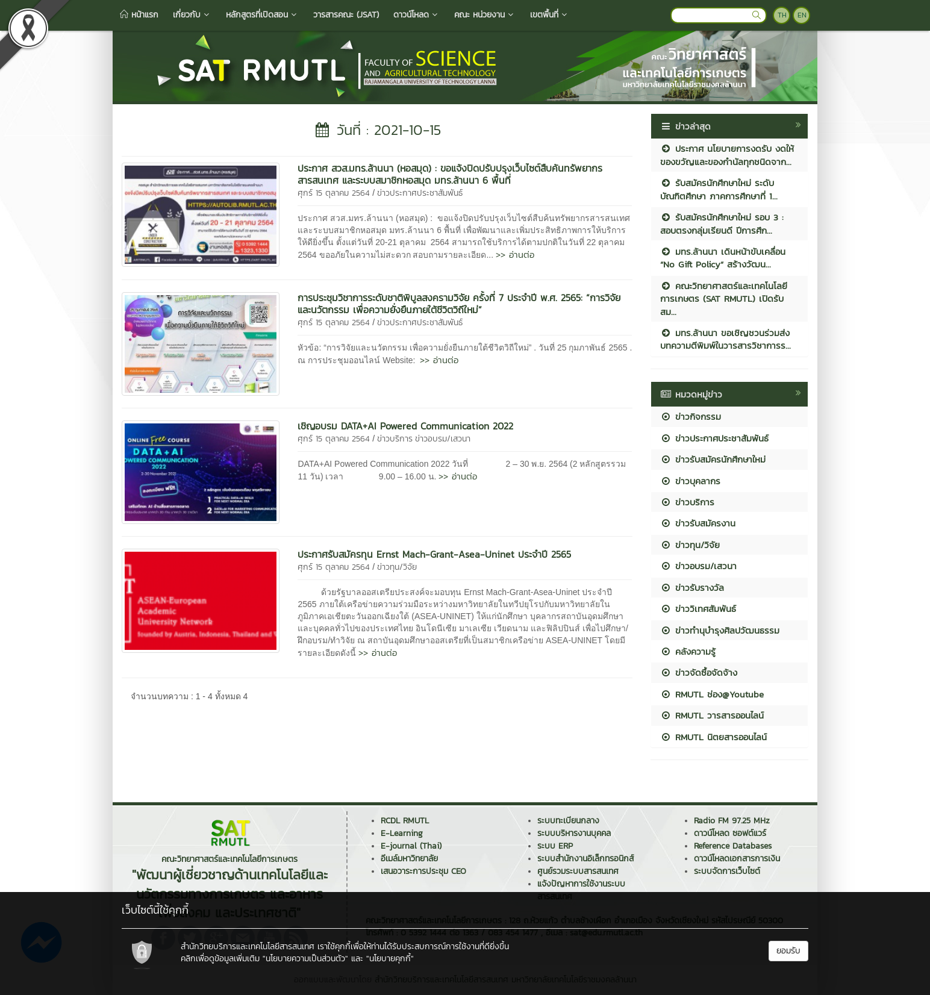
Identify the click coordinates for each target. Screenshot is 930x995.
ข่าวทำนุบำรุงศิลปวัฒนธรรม (719, 630)
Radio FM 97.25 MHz (732, 820)
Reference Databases (733, 846)
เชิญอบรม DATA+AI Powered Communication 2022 (405, 426)
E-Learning (402, 833)
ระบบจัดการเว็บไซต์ (727, 871)
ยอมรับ (788, 950)
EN (802, 15)
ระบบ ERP (555, 846)
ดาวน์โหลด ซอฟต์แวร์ (730, 833)
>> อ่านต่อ (515, 254)
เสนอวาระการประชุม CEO (423, 871)
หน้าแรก (139, 14)
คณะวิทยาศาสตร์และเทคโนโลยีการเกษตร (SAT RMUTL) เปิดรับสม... (723, 299)
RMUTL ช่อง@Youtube (712, 694)
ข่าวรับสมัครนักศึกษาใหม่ (713, 459)
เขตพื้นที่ (549, 14)
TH (782, 15)
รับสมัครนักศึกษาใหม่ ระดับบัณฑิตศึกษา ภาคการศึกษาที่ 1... (719, 189)
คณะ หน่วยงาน (485, 14)
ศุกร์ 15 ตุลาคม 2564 (334, 193)
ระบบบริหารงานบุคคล (574, 833)
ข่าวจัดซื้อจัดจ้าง (698, 672)
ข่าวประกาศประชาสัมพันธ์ (420, 193)
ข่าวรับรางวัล (692, 587)
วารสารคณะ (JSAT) (346, 14)
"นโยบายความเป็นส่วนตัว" (305, 958)
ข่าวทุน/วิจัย (397, 567)
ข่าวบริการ (395, 438)
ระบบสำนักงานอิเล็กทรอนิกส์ (585, 858)
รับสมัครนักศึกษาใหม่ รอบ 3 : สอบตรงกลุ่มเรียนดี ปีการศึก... (722, 223)
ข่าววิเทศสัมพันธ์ (698, 609)
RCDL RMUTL (405, 820)
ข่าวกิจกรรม (690, 416)
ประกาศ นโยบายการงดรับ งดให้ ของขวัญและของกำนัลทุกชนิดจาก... (727, 155)
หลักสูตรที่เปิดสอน (262, 14)
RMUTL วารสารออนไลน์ (712, 715)
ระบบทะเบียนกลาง (568, 820)
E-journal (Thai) (411, 846)
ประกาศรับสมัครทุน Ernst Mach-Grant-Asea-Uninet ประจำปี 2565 (434, 554)
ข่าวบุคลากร (690, 481)
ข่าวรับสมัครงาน (697, 523)
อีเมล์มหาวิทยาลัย (409, 858)
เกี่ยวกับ (192, 14)
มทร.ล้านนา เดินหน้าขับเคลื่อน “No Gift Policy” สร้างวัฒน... (722, 258)
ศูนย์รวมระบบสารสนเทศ (578, 871)
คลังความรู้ (688, 651)
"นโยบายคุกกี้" (390, 958)
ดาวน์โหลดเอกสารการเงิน (737, 858)
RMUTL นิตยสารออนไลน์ (713, 737)
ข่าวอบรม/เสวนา (442, 438)
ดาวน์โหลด (416, 14)
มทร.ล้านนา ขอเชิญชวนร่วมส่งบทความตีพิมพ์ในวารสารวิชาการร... (725, 339)
